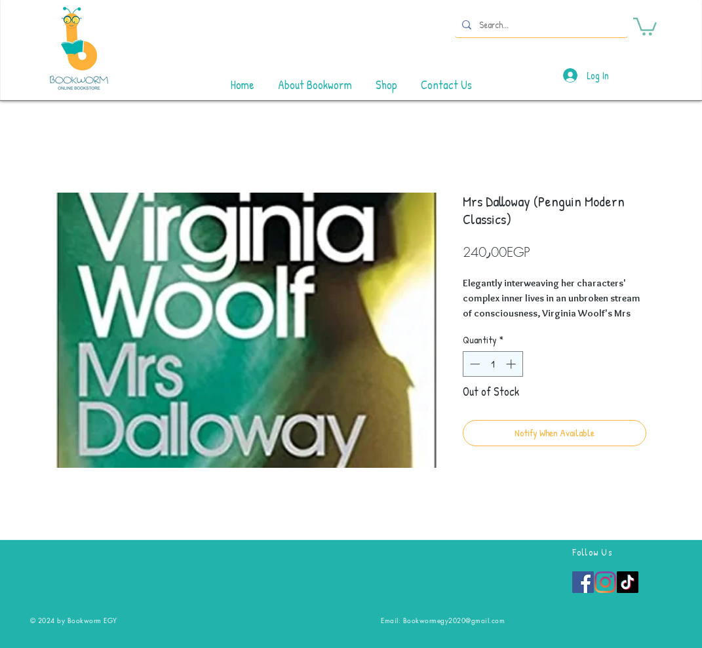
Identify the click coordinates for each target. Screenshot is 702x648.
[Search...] (540, 24)
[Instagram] (605, 582)
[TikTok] (627, 582)
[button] (645, 25)
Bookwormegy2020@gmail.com (454, 620)
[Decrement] (473, 364)
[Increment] (512, 364)
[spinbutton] (492, 364)
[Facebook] (583, 582)
